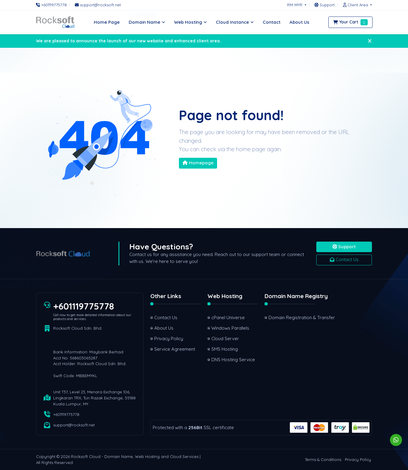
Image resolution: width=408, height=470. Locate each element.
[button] (356, 4)
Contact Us (344, 259)
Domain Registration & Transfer (291, 317)
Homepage (198, 163)
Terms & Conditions (323, 459)
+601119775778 (83, 306)
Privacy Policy (168, 338)
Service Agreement (174, 349)
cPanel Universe (228, 317)
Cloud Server (225, 338)
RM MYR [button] (295, 4)
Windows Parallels (230, 328)
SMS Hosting (224, 349)
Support (344, 246)
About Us (163, 328)
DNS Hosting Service (233, 359)
